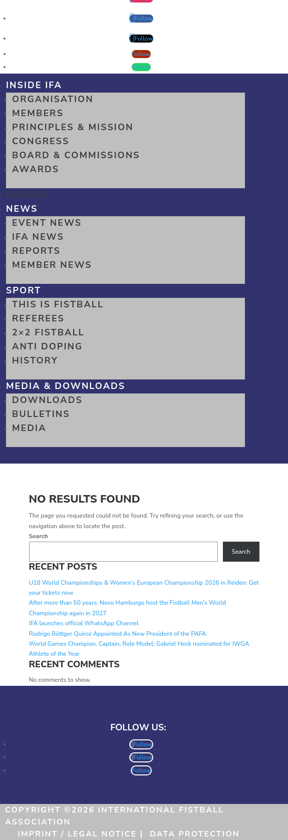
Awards (35, 169)
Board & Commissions (76, 155)
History (35, 360)
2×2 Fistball (48, 332)
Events (26, 195)
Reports (36, 251)
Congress (40, 141)
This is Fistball (58, 304)
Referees (38, 318)
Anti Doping (47, 346)
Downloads (47, 400)
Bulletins (41, 414)
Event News (47, 223)
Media (29, 428)
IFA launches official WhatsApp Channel (84, 623)
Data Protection (195, 833)
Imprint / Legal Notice (77, 833)
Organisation (53, 99)
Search (38, 536)
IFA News (38, 237)
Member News (52, 265)
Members (38, 113)
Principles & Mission (73, 127)
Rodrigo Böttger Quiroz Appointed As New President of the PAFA (117, 634)
